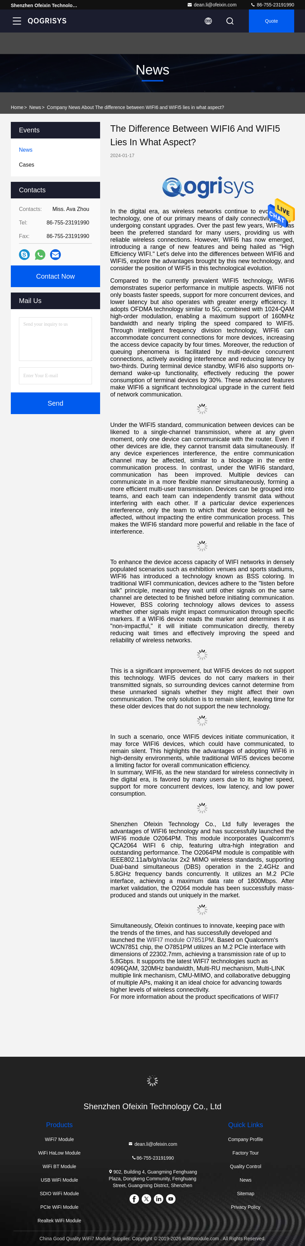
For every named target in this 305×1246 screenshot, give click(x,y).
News (35, 107)
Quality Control (245, 1166)
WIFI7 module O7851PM (180, 940)
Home (17, 107)
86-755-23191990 (272, 4)
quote (271, 21)
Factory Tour (246, 1153)
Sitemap (245, 1193)
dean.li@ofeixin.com (211, 4)
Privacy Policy (245, 1207)
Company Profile (245, 1139)
